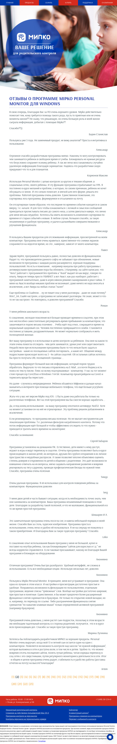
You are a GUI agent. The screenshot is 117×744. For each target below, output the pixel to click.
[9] (48, 677)
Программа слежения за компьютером (85, 716)
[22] (25, 684)
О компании (107, 3)
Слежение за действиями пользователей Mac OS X (27, 713)
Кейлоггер (73, 710)
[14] (75, 677)
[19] (102, 677)
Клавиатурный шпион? (79, 713)
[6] (35, 677)
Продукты (29, 3)
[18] (97, 677)
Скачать (48, 3)
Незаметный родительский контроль (21, 710)
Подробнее (41, 741)
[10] (53, 677)
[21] (20, 684)
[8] (43, 677)
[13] (69, 677)
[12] (64, 677)
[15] (80, 677)
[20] (14, 684)
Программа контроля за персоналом (21, 716)
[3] (21, 677)
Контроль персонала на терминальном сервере (26, 719)
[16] (86, 677)
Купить (68, 3)
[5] (30, 677)
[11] (59, 677)
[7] (39, 677)
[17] (91, 677)
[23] (31, 684)
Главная (9, 3)
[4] (26, 677)
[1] (13, 677)
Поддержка (88, 3)
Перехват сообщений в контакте (82, 719)
